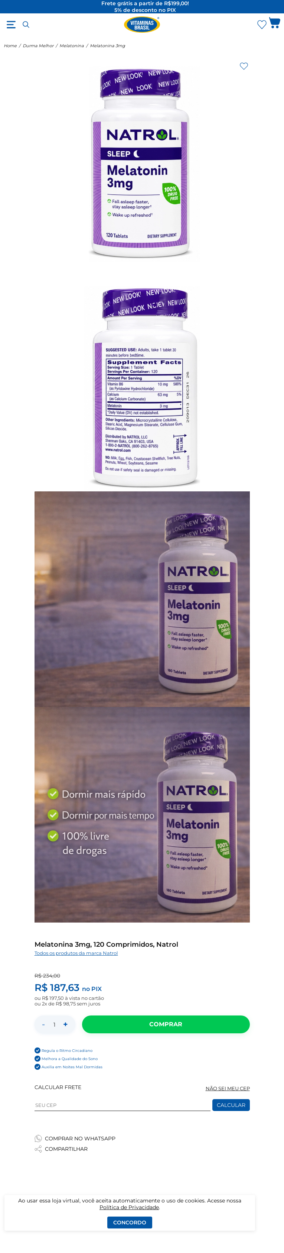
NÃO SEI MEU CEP (228, 1088)
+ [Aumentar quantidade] (65, 1024)
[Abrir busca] (26, 24)
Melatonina (71, 45)
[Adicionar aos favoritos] (244, 66)
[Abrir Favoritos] (262, 24)
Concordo (129, 1222)
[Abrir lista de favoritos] (261, 24)
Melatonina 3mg (107, 45)
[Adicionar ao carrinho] (166, 1024)
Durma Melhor (38, 45)
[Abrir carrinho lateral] (274, 24)
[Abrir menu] (11, 24)
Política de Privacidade (129, 1207)
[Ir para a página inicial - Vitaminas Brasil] (142, 24)
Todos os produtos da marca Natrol (76, 953)
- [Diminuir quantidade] (43, 1024)
